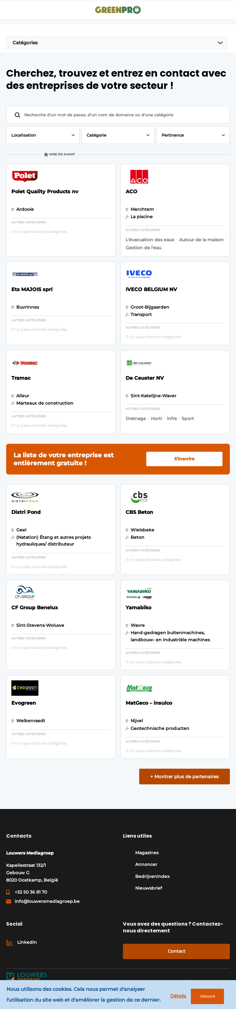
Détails (178, 996)
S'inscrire (184, 459)
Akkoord (206, 996)
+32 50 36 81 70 (31, 892)
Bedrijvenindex (152, 876)
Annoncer (146, 864)
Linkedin (27, 942)
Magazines (147, 852)
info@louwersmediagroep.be (47, 901)
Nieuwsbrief (148, 888)
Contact (176, 951)
